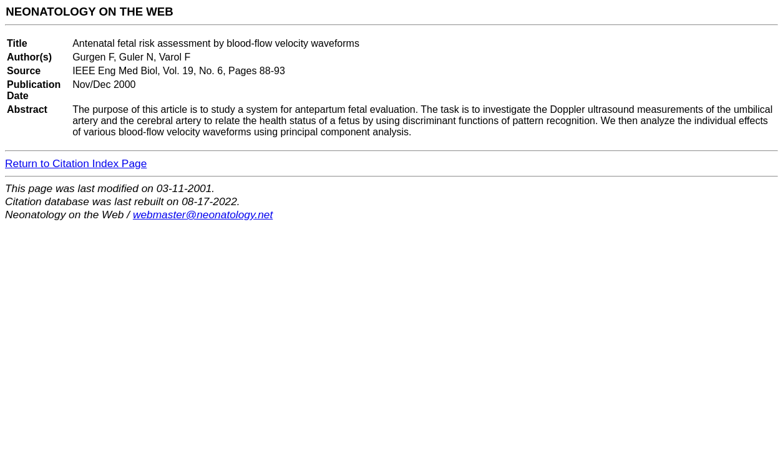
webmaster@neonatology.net (203, 214)
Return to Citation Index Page (76, 163)
